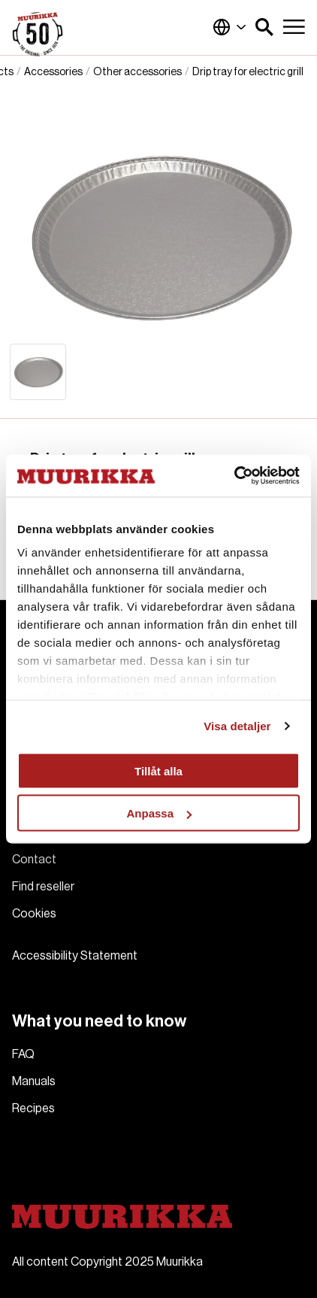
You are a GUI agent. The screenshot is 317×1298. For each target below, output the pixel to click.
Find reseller (43, 887)
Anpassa (159, 813)
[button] (264, 27)
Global (229, 27)
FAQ (23, 1054)
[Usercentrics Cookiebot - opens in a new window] (234, 476)
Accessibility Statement (74, 956)
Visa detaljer (237, 726)
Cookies (34, 914)
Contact (34, 860)
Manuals (34, 1081)
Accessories (53, 72)
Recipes (33, 1108)
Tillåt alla (158, 770)
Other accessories (137, 72)
